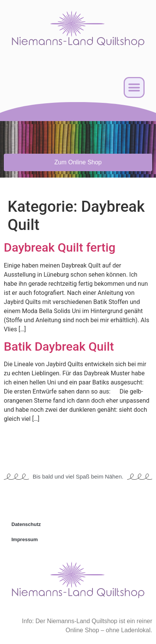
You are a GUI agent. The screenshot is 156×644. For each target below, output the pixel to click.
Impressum (24, 539)
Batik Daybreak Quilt (59, 346)
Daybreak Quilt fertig (59, 247)
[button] (134, 87)
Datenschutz (26, 524)
